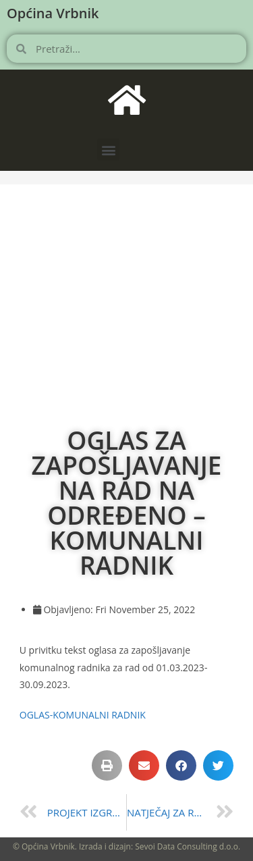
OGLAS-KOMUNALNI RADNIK (83, 714)
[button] (108, 149)
